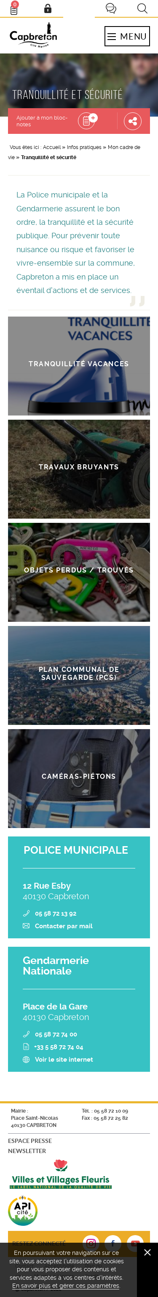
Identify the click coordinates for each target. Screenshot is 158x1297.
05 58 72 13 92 (55, 913)
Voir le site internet (64, 1059)
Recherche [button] (142, 8)
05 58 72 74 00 (56, 1034)
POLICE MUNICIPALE (76, 850)
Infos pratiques (84, 147)
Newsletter (27, 1151)
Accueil (52, 147)
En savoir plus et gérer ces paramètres (65, 1285)
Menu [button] (127, 36)
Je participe (110, 8)
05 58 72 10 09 (111, 1111)
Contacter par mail (64, 926)
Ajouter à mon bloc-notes (41, 121)
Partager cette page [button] (132, 121)
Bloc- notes (17, 6)
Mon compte (47, 8)
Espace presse (30, 1141)
